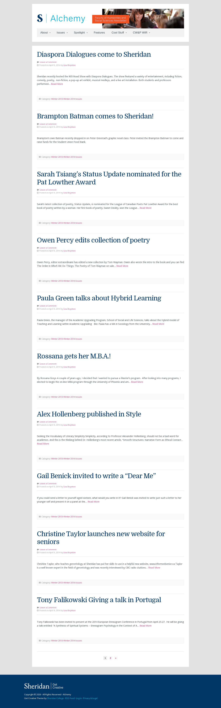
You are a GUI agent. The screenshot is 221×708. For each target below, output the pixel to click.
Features (99, 32)
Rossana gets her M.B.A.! (74, 356)
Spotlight (79, 32)
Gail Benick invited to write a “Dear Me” (96, 476)
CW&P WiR (140, 32)
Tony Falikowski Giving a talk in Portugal (99, 600)
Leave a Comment (48, 62)
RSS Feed (70, 698)
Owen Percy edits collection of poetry (93, 240)
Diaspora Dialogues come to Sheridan (94, 54)
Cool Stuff (118, 32)
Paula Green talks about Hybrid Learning (99, 298)
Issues (61, 32)
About (44, 32)
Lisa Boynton (70, 65)
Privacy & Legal (90, 698)
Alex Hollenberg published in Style (89, 414)
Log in (79, 698)
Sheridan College (55, 698)
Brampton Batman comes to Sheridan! (95, 116)
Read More (57, 83)
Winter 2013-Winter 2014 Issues (66, 98)
